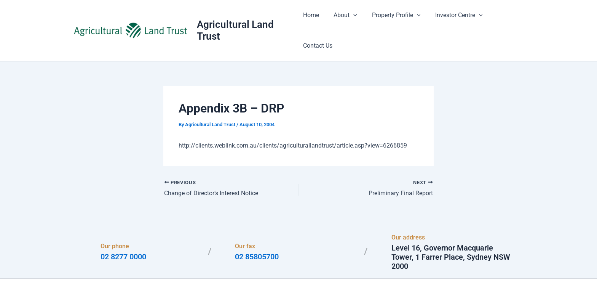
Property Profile (395, 19)
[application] (355, 19)
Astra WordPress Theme (372, 274)
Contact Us (506, 18)
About (347, 19)
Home (315, 18)
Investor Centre (455, 19)
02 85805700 (257, 234)
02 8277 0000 (123, 234)
